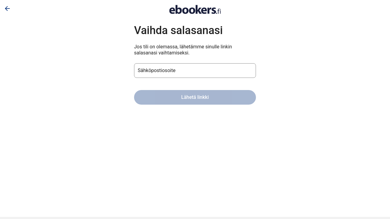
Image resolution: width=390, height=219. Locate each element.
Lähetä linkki (195, 97)
